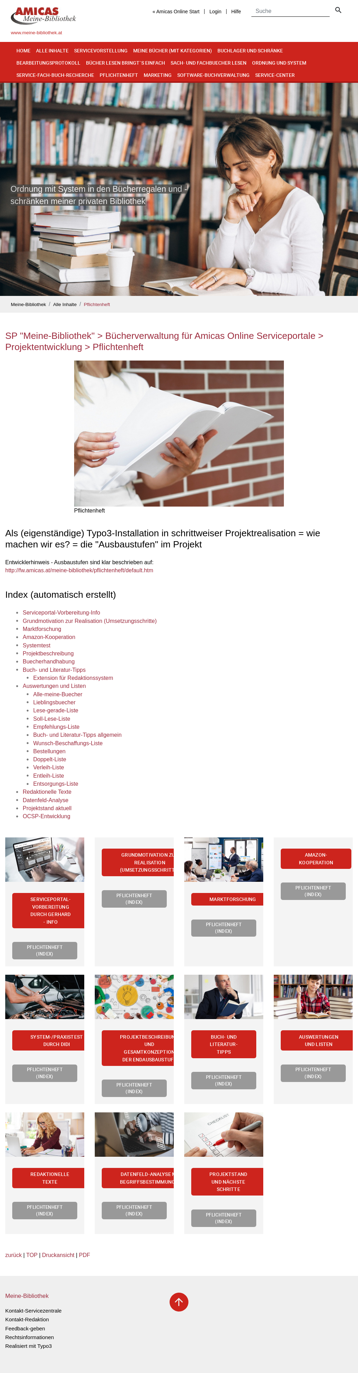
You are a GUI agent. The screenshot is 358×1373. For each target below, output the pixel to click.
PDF (84, 1255)
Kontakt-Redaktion (27, 1319)
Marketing (158, 75)
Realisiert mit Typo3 (28, 1346)
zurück (13, 1255)
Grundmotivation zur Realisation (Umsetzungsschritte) (149, 862)
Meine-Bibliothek (28, 304)
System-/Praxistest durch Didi (56, 1040)
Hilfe (236, 11)
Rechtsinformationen (29, 1337)
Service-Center (275, 75)
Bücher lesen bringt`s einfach (125, 62)
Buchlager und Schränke (250, 50)
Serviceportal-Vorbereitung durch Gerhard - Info (50, 910)
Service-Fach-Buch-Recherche (55, 75)
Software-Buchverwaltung (213, 75)
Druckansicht (58, 1255)
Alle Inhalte (52, 50)
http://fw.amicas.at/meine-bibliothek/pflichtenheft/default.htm (79, 570)
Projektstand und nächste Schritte (228, 1181)
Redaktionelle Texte (49, 1178)
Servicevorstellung (101, 50)
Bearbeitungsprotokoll (48, 62)
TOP (31, 1255)
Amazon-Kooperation (316, 858)
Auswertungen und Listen (318, 1040)
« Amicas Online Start (176, 11)
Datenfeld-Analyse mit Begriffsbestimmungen (150, 1178)
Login (215, 11)
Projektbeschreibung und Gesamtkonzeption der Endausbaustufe (149, 1048)
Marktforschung (232, 899)
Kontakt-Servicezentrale (33, 1311)
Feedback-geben (25, 1328)
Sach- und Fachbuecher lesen (208, 62)
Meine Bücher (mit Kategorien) (172, 50)
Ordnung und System (279, 62)
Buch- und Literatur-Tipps (224, 1044)
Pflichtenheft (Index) (45, 950)
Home (23, 50)
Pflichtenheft (119, 75)
